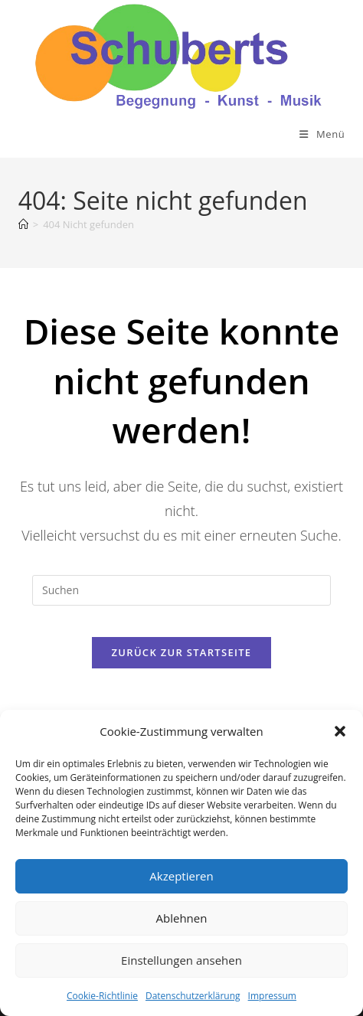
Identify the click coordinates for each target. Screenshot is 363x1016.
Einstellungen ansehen (181, 960)
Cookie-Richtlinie (102, 995)
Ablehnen (182, 918)
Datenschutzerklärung (193, 995)
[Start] (23, 224)
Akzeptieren (181, 876)
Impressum (272, 995)
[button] (340, 731)
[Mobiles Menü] (322, 134)
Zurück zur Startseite (182, 652)
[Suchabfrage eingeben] (181, 590)
